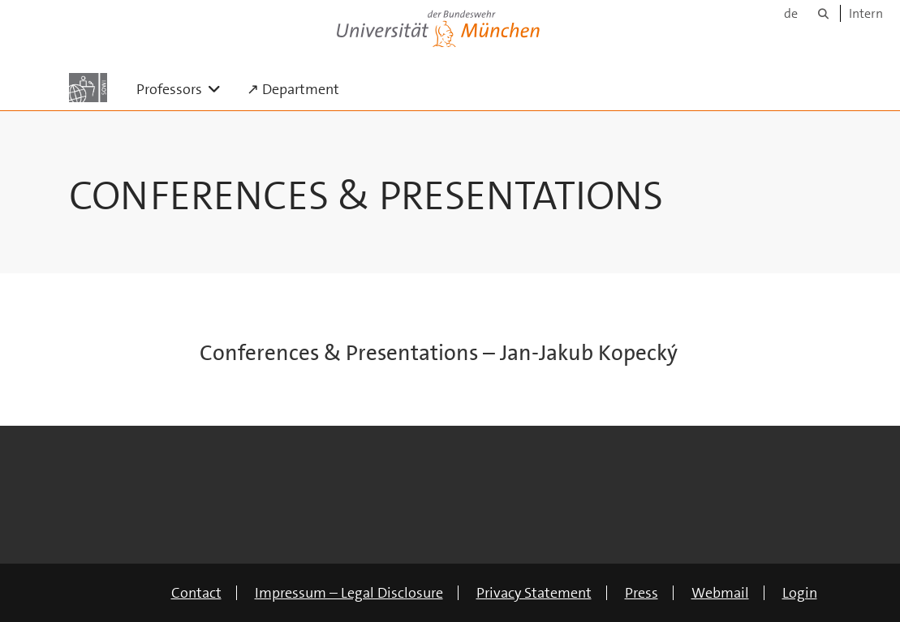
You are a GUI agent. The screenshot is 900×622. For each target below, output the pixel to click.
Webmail (720, 593)
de (791, 13)
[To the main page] (88, 87)
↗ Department (293, 89)
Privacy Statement (534, 593)
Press (641, 593)
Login (799, 593)
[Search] (823, 13)
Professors (185, 89)
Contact (196, 593)
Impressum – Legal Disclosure (349, 593)
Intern (866, 13)
